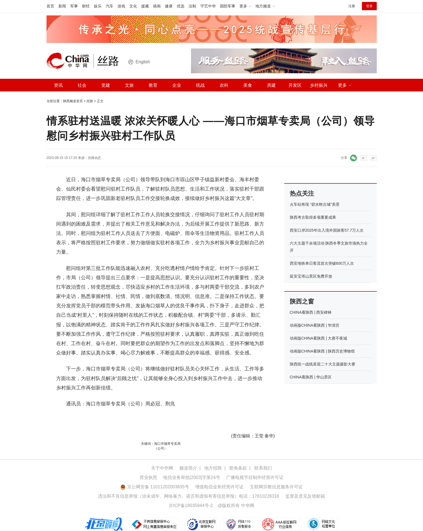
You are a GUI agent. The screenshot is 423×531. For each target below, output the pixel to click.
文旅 (129, 85)
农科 (224, 85)
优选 (180, 6)
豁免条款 (238, 468)
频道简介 (188, 468)
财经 (86, 6)
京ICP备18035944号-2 (191, 505)
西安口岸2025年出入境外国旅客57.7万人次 (327, 230)
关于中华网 (162, 468)
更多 (342, 85)
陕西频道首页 (73, 101)
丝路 (89, 101)
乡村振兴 (319, 85)
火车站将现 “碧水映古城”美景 (315, 204)
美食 (247, 85)
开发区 (295, 85)
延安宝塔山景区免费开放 (311, 276)
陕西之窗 (302, 301)
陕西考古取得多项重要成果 (313, 217)
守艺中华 (208, 6)
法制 (192, 6)
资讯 (58, 85)
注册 (351, 6)
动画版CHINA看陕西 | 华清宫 (315, 325)
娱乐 (98, 6)
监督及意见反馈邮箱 (305, 496)
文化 (133, 6)
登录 (369, 6)
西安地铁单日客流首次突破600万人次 (322, 263)
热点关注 (302, 193)
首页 (50, 6)
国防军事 (227, 6)
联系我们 (263, 468)
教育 (153, 85)
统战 (200, 85)
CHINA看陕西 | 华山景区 (311, 377)
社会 (82, 85)
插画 (157, 6)
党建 (105, 85)
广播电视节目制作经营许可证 (254, 477)
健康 (169, 6)
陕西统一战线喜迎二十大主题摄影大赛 (322, 364)
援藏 (145, 6)
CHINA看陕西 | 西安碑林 (311, 312)
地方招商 (213, 468)
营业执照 (148, 477)
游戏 (121, 6)
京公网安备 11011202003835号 (154, 486)
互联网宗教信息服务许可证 (276, 486)
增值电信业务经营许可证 (219, 486)
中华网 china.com (70, 60)
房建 (271, 85)
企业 (176, 85)
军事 (74, 6)
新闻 (62, 6)
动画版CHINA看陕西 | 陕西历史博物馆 (322, 351)
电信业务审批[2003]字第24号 (191, 477)
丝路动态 (94, 158)
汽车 (109, 6)
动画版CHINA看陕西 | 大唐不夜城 (318, 338)
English (143, 61)
